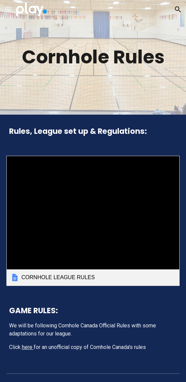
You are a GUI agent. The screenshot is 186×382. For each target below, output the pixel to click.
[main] (93, 57)
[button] (8, 9)
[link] (93, 221)
